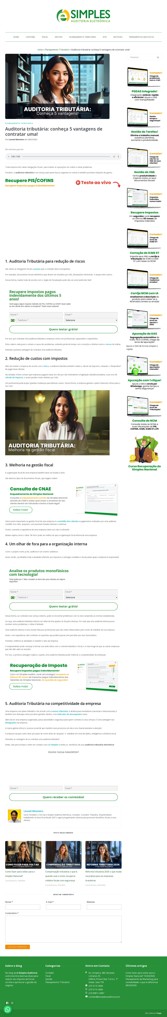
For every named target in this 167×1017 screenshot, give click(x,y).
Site (105, 37)
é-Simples (53, 744)
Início (40, 49)
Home (16, 37)
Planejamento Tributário (82, 37)
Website (91, 902)
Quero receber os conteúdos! (63, 797)
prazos (37, 269)
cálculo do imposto (14, 377)
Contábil (30, 37)
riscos (109, 344)
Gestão (58, 37)
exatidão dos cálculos (68, 521)
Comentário (12, 913)
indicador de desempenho (69, 714)
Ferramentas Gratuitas (141, 37)
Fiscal (45, 37)
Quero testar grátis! (63, 329)
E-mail (50, 902)
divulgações (11, 722)
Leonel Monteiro (16, 139)
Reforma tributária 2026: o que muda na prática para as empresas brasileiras (103, 876)
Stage (159, 1013)
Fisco (46, 366)
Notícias (118, 37)
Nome (9, 902)
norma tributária (60, 711)
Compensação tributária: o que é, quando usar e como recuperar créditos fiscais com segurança (61, 876)
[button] (7, 1009)
